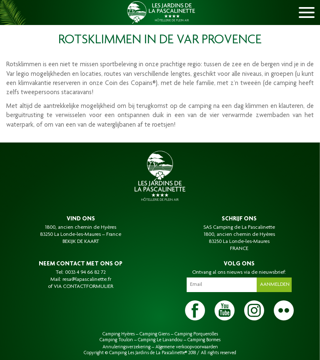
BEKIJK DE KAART (80, 242)
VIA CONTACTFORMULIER (83, 287)
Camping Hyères (118, 334)
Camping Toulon (116, 340)
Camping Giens (155, 334)
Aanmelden (275, 285)
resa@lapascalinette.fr (86, 279)
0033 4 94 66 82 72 (85, 272)
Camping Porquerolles (196, 334)
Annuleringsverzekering (126, 347)
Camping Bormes (204, 340)
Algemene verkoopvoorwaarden (186, 347)
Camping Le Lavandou (160, 340)
